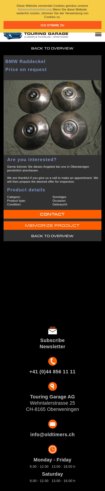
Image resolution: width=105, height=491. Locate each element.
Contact (52, 214)
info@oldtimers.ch (52, 434)
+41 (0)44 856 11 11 (52, 371)
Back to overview (52, 48)
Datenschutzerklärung (35, 9)
